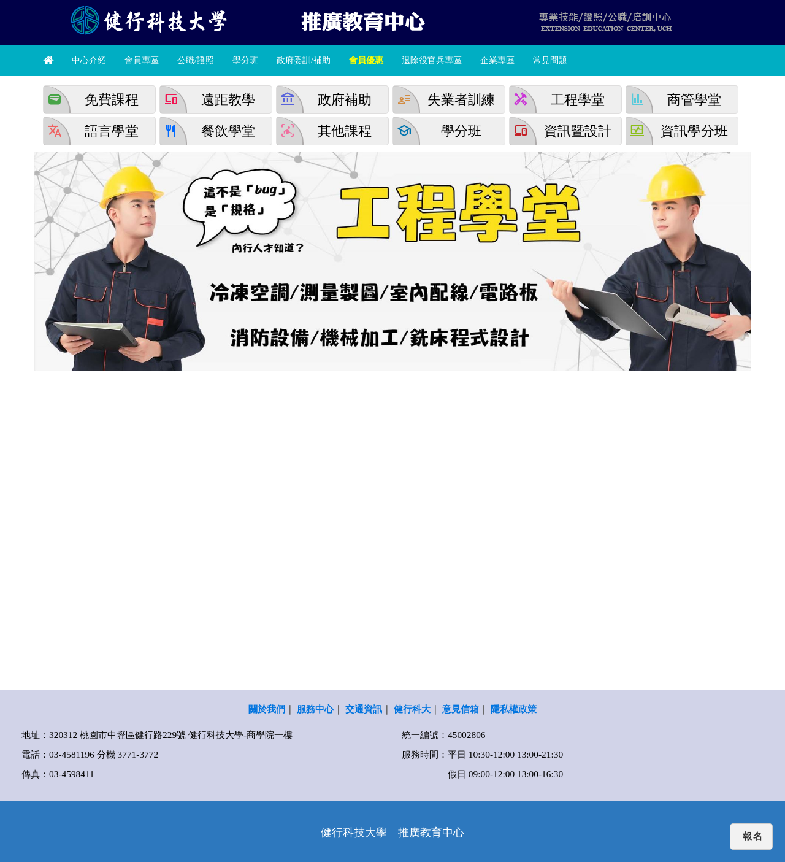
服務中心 (315, 709)
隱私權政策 (514, 709)
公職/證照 (195, 60)
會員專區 (141, 60)
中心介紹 (89, 60)
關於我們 (266, 709)
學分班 (245, 60)
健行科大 (412, 709)
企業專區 (497, 60)
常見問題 (550, 60)
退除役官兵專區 (432, 60)
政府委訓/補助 (304, 60)
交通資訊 (363, 709)
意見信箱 (460, 709)
